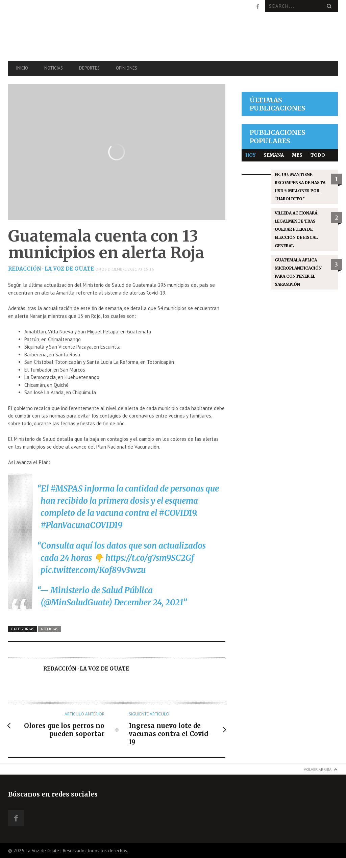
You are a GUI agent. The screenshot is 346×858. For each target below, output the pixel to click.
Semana (274, 155)
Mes (297, 155)
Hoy (250, 155)
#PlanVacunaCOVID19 (81, 525)
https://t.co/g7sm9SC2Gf (149, 558)
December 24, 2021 (148, 602)
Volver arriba (317, 769)
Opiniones (126, 68)
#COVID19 (177, 513)
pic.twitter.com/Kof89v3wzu (93, 570)
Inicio (22, 68)
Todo (318, 155)
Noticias (53, 68)
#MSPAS (66, 488)
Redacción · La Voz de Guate (51, 269)
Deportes (89, 68)
